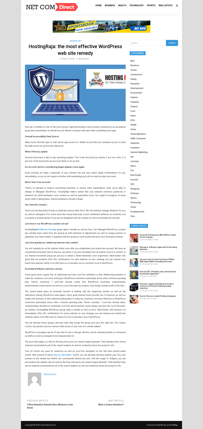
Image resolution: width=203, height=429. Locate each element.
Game (133, 115)
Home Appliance (138, 134)
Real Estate (165, 5)
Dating (133, 79)
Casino (133, 70)
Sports (151, 5)
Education (134, 83)
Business (110, 5)
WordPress (161, 425)
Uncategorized (137, 211)
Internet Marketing (139, 152)
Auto (132, 61)
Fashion (134, 97)
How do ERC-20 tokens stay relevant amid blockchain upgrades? (158, 273)
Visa (132, 216)
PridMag (174, 425)
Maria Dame (84, 59)
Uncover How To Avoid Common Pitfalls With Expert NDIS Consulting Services (157, 260)
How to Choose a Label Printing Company (158, 296)
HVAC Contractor (138, 138)
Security (134, 179)
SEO (132, 184)
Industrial (134, 143)
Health (122, 5)
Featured (134, 102)
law (132, 156)
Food (132, 111)
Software (134, 193)
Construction (136, 74)
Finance (134, 106)
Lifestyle (134, 161)
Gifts (132, 120)
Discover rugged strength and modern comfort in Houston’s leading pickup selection (157, 286)
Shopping (134, 188)
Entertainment (136, 88)
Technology (136, 5)
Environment (136, 93)
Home (98, 5)
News (133, 166)
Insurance (134, 147)
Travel (133, 207)
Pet (132, 170)
